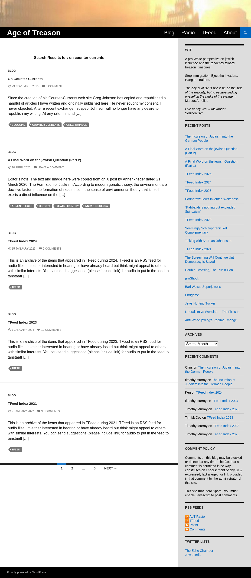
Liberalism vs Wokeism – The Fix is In (212, 312)
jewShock (192, 278)
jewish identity (68, 206)
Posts (191, 525)
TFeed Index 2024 (34, 240)
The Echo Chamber (199, 550)
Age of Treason (34, 33)
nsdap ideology (96, 206)
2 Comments (52, 248)
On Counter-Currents (38, 77)
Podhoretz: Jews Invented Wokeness (211, 199)
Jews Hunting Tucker (200, 303)
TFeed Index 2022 (198, 220)
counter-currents (46, 124)
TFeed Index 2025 (198, 174)
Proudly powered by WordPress (26, 572)
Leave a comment (51, 167)
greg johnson (76, 124)
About (230, 32)
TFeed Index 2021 (34, 402)
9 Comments (50, 411)
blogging (19, 124)
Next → (110, 468)
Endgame (192, 295)
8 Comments (55, 86)
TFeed (209, 32)
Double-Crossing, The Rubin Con (209, 270)
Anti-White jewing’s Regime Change (211, 320)
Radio (188, 32)
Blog (169, 32)
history (44, 206)
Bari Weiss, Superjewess (203, 287)
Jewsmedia (193, 555)
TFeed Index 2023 (34, 321)
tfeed (16, 287)
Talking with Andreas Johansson (208, 241)
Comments (195, 529)
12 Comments (51, 329)
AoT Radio (195, 516)
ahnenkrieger (22, 206)
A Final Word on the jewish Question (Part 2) (72, 159)
